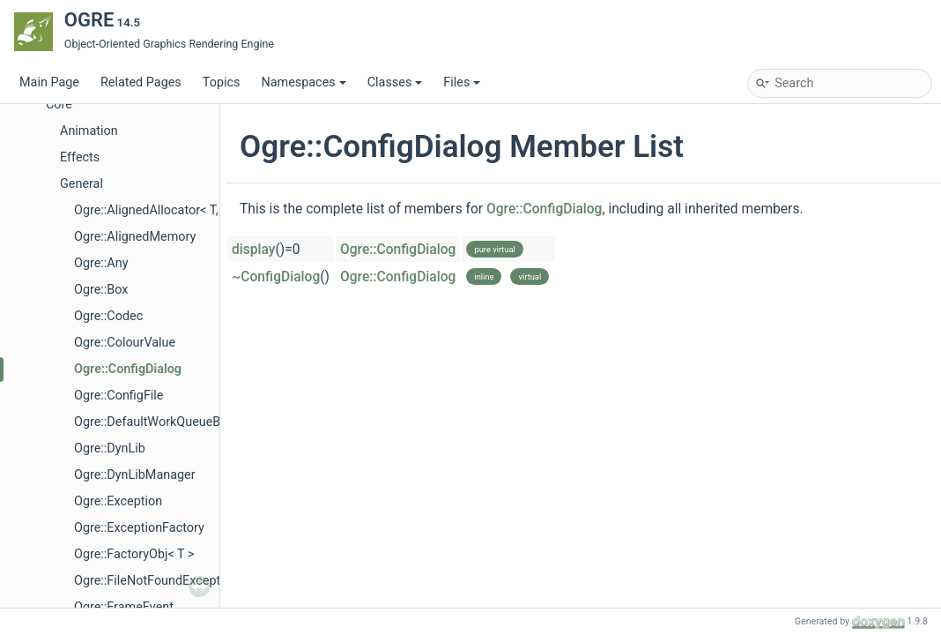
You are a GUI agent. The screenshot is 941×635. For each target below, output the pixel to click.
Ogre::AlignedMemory (135, 236)
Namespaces (303, 82)
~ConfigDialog (276, 277)
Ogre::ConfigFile (119, 395)
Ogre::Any (101, 263)
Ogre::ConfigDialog (128, 369)
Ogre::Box (101, 289)
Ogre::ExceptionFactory (139, 527)
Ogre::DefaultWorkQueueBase (157, 422)
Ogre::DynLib (109, 448)
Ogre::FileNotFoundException (156, 580)
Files (461, 82)
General (81, 183)
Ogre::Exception (118, 501)
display (253, 250)
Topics (222, 82)
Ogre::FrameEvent (124, 607)
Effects (80, 157)
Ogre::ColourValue (124, 342)
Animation (89, 130)
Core (59, 104)
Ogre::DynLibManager (135, 474)
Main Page (49, 82)
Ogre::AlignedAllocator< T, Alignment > (181, 210)
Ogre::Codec (108, 316)
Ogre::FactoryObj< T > (134, 554)
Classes (395, 82)
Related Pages (141, 82)
